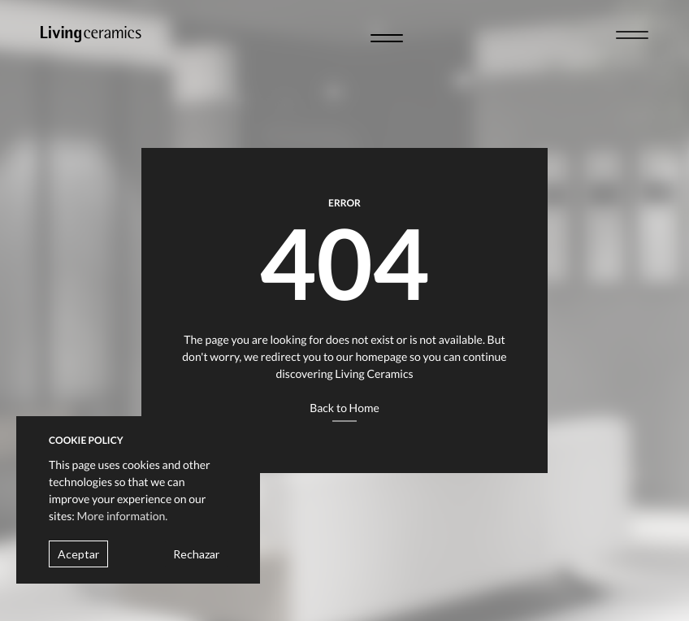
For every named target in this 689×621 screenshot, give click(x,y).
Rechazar (196, 554)
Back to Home (344, 408)
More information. (122, 516)
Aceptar (78, 554)
